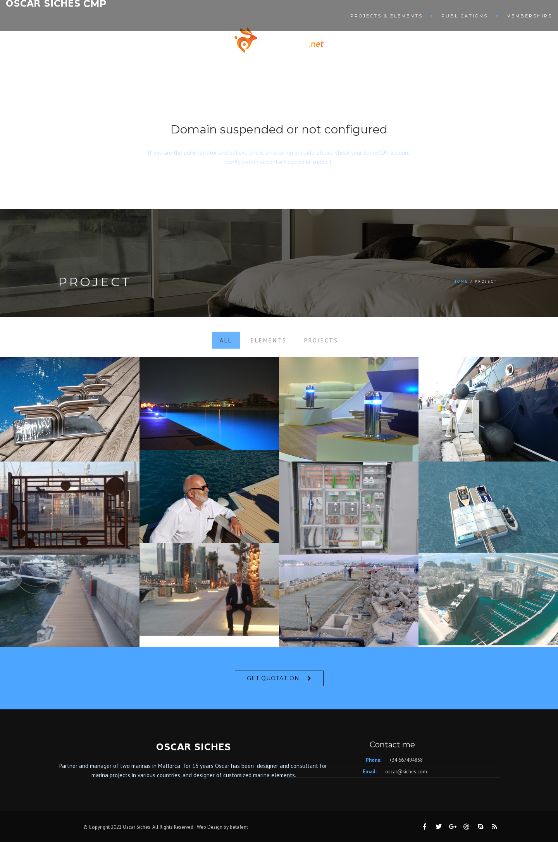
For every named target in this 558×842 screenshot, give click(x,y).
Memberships (529, 16)
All (226, 348)
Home (460, 281)
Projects (321, 348)
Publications (464, 16)
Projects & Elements (386, 16)
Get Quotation (273, 678)
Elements (269, 348)
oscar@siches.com (406, 771)
